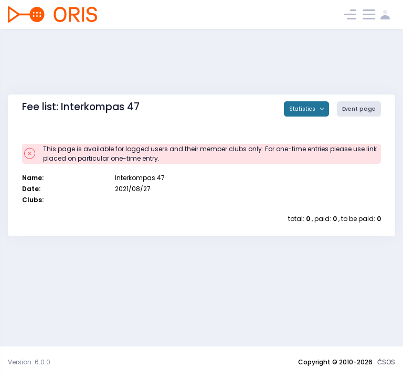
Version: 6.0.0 (29, 362)
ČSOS (386, 362)
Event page (359, 109)
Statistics (303, 109)
